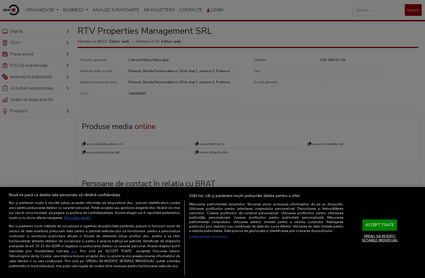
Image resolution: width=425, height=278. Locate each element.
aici (74, 251)
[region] (212, 232)
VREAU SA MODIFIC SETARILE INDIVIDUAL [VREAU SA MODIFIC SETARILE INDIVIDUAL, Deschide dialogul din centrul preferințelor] (380, 238)
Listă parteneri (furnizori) (208, 236)
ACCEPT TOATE (379, 225)
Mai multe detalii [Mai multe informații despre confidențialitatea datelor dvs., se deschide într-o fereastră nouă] (77, 218)
